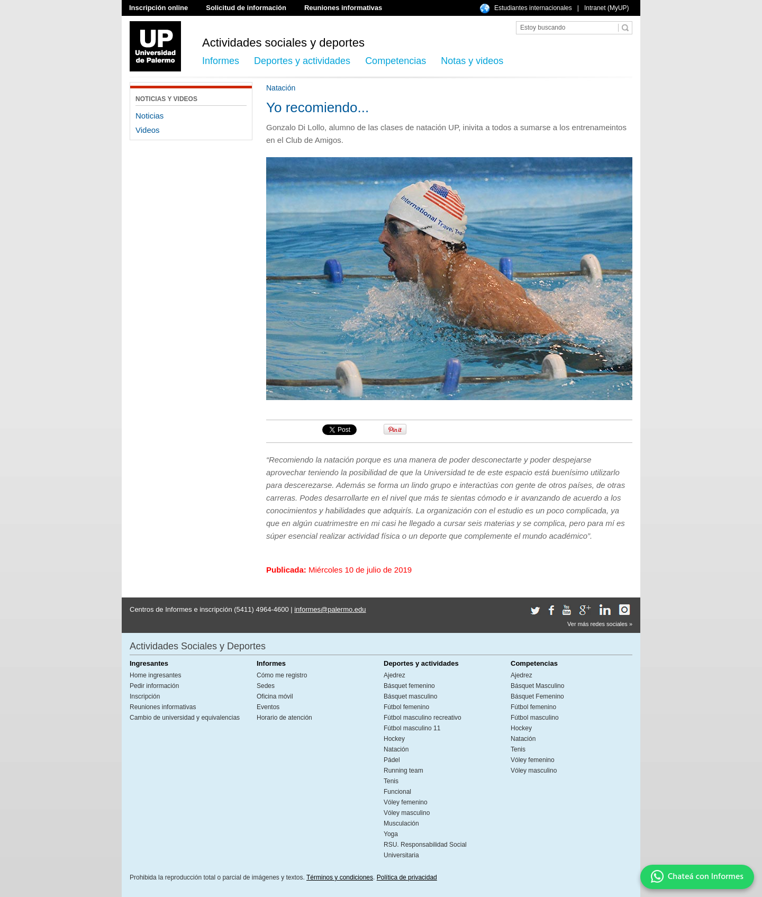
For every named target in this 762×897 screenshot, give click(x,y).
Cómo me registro (282, 675)
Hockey (394, 738)
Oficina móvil (275, 696)
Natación (396, 749)
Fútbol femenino (406, 707)
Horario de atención (284, 717)
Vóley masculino (407, 813)
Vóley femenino (406, 802)
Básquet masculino (410, 696)
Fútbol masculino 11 (412, 728)
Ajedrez (394, 675)
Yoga (391, 834)
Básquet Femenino (537, 696)
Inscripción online (158, 8)
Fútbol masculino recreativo (422, 717)
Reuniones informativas (343, 8)
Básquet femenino (409, 686)
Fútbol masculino (535, 717)
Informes (220, 61)
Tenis (391, 781)
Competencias (395, 61)
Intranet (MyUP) (606, 8)
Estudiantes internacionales (533, 8)
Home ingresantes (155, 675)
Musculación (401, 823)
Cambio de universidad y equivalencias (185, 717)
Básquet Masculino (537, 686)
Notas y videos (472, 61)
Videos (147, 129)
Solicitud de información (246, 8)
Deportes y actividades (302, 61)
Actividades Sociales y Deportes (198, 646)
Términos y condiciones (339, 877)
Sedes (266, 686)
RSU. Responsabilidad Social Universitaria (425, 850)
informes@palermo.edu (330, 609)
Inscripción (145, 696)
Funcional (397, 791)
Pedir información (154, 686)
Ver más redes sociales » (599, 624)
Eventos (268, 707)
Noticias (149, 115)
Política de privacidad (407, 877)
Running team (403, 770)
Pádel (392, 760)
